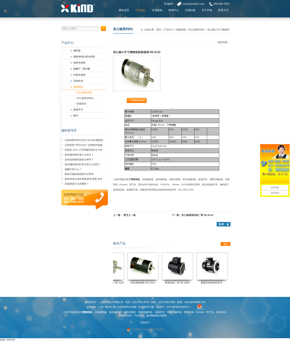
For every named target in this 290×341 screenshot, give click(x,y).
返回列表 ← (224, 42)
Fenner (123, 184)
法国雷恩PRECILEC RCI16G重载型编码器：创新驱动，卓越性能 (84, 141)
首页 (158, 29)
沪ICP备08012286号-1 (178, 307)
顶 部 (221, 224)
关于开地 (207, 10)
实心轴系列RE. (85, 92)
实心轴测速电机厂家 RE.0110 (197, 215)
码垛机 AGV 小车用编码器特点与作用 (84, 150)
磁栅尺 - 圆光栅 (81, 68)
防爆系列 (81, 103)
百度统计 (145, 322)
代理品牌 (190, 10)
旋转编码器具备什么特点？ (79, 154)
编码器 (77, 50)
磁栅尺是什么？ (73, 169)
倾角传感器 (79, 62)
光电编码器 (147, 179)
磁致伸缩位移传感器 (84, 56)
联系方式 (223, 10)
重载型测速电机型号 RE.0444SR (212, 283)
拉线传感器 (79, 74)
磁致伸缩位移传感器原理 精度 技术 (83, 179)
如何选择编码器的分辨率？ (79, 159)
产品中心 (140, 10)
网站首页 (124, 10)
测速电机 (78, 86)
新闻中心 (173, 10)
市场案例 (157, 10)
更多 (225, 244)
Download (136, 100)
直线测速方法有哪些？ (77, 183)
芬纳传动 (78, 80)
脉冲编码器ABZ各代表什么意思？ (83, 164)
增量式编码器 (216, 179)
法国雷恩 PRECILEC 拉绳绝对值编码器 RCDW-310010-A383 (83, 146)
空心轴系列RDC (85, 98)
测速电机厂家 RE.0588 (178, 282)
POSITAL (165, 184)
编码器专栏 (69, 130)
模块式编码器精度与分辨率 (79, 174)
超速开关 (78, 109)
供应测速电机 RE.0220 (143, 282)
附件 (75, 115)
